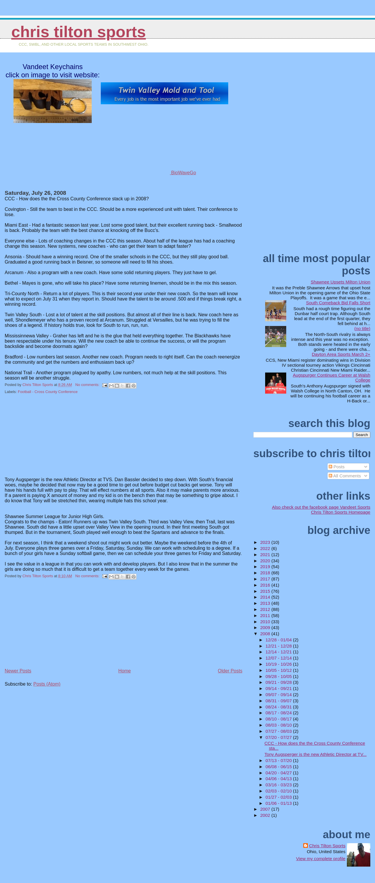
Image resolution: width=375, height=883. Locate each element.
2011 (265, 615)
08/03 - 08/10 (279, 725)
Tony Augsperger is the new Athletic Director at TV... (316, 754)
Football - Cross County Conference (48, 392)
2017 (265, 578)
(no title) (362, 328)
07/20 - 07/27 (279, 737)
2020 (265, 560)
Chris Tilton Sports (78, 32)
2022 (265, 548)
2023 (265, 542)
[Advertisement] (49, 439)
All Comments (345, 475)
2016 (265, 585)
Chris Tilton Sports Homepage (340, 512)
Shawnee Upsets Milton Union (340, 281)
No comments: (87, 384)
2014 (265, 597)
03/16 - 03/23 (279, 784)
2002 (265, 815)
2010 (265, 621)
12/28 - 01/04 (279, 639)
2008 (265, 633)
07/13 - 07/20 (279, 760)
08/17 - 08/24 (279, 712)
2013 (265, 603)
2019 (265, 566)
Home (124, 670)
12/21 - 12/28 (279, 645)
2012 (265, 609)
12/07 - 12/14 (279, 657)
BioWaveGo (164, 172)
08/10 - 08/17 (279, 718)
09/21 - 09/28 (279, 682)
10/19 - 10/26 (279, 664)
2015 (265, 591)
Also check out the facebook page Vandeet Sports (321, 507)
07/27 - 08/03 (279, 731)
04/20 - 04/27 (279, 772)
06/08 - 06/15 (279, 766)
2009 (265, 627)
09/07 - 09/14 (279, 694)
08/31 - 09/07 (279, 700)
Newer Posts (18, 670)
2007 (265, 809)
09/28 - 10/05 (279, 676)
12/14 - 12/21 (279, 651)
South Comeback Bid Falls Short (338, 302)
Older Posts (230, 670)
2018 (265, 572)
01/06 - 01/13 (279, 803)
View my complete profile (320, 858)
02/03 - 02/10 (279, 790)
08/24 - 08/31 (279, 706)
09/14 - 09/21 (279, 688)
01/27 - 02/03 (279, 797)
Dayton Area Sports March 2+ (341, 354)
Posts (337, 466)
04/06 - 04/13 (279, 778)
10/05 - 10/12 (279, 670)
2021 (265, 554)
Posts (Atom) (46, 684)
